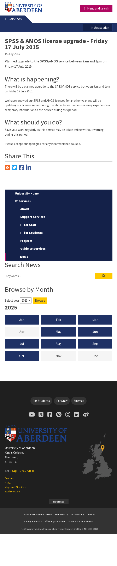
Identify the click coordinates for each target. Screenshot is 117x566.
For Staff (62, 401)
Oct (21, 356)
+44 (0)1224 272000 (22, 471)
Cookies (91, 514)
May (58, 332)
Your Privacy (61, 514)
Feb (58, 320)
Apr (29, 331)
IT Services (13, 19)
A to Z (8, 482)
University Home (27, 193)
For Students (41, 401)
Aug (58, 344)
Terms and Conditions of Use (37, 514)
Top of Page (58, 501)
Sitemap (79, 401)
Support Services (32, 217)
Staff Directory (12, 491)
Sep (95, 344)
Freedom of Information (81, 521)
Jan (21, 320)
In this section (100, 28)
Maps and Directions (15, 487)
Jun (95, 332)
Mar (95, 320)
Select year (12, 300)
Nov (66, 355)
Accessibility (77, 514)
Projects (26, 241)
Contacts (9, 478)
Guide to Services (33, 249)
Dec (102, 355)
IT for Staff (28, 225)
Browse (40, 300)
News (24, 257)
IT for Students (31, 233)
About (24, 209)
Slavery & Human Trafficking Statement (45, 521)
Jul (22, 344)
